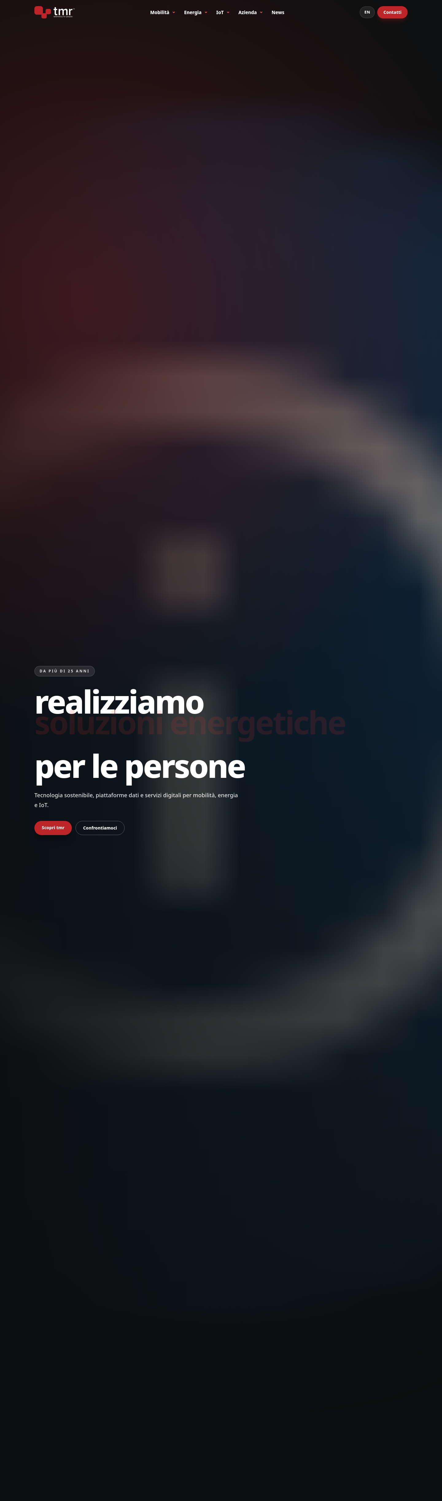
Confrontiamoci (100, 828)
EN (367, 12)
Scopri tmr (53, 827)
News (278, 12)
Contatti (392, 12)
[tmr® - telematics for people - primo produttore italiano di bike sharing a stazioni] (54, 12)
